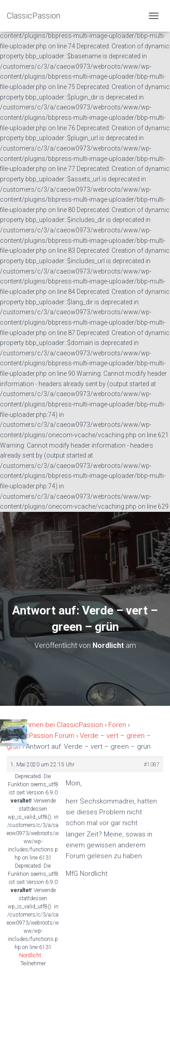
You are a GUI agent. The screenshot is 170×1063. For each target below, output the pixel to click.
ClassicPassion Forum (40, 736)
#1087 (152, 764)
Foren (117, 725)
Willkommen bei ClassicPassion (55, 725)
